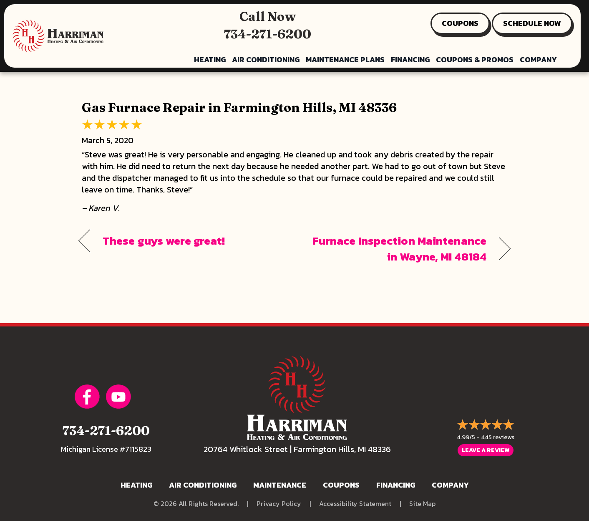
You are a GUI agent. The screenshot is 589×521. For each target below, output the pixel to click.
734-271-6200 (267, 34)
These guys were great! (164, 241)
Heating (210, 59)
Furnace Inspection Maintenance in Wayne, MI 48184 (396, 249)
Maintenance (279, 485)
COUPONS (460, 23)
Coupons (341, 485)
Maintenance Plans (345, 59)
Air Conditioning (266, 59)
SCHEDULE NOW (532, 23)
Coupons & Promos (474, 59)
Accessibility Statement (355, 503)
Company (538, 59)
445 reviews (497, 437)
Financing (410, 59)
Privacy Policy (279, 503)
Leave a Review (485, 450)
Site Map (422, 503)
